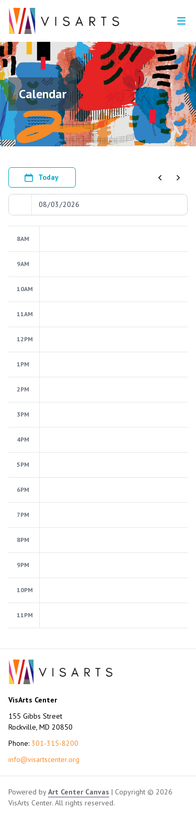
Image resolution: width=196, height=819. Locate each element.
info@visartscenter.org (43, 759)
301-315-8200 (54, 743)
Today (41, 177)
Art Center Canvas (78, 792)
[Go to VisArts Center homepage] (64, 21)
